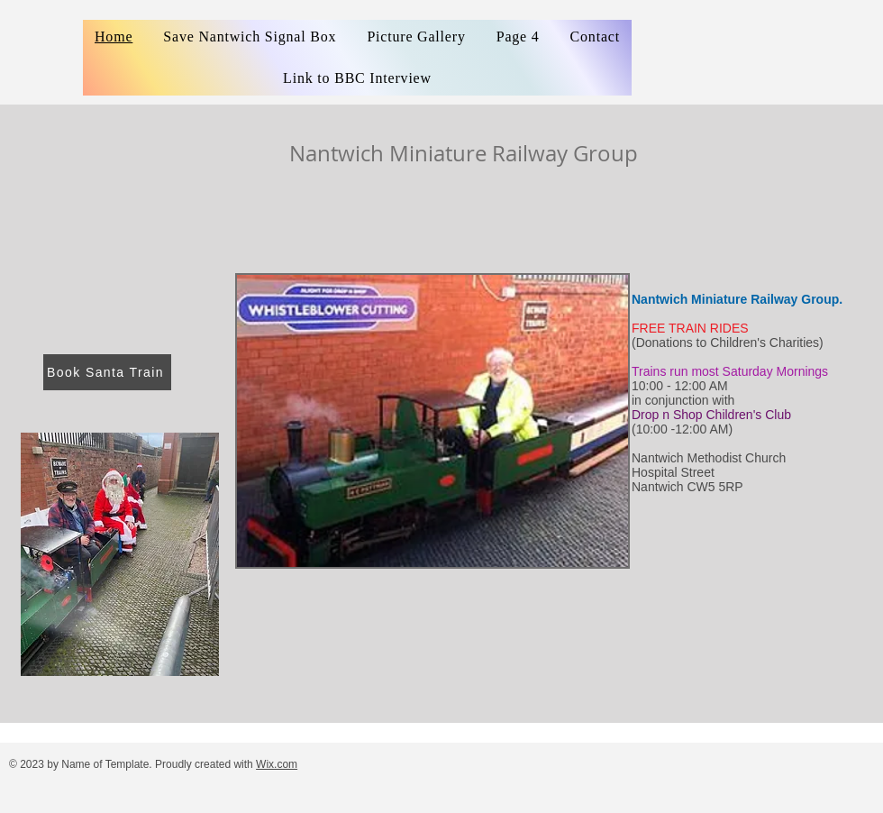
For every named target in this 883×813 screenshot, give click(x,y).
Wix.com (276, 764)
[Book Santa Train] (107, 372)
